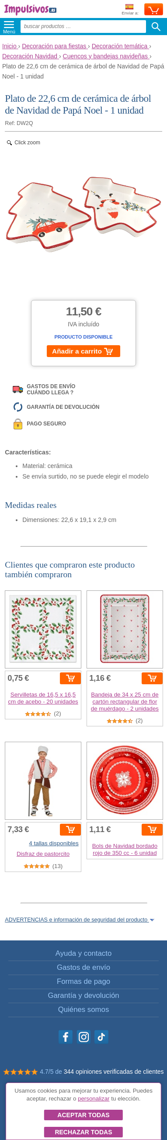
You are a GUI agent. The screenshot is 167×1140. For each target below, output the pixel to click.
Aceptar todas (83, 1115)
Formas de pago (83, 981)
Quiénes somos (83, 1009)
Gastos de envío (83, 967)
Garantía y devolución (83, 995)
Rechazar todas (83, 1132)
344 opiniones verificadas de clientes (114, 1071)
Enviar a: (130, 9)
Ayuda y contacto (83, 953)
